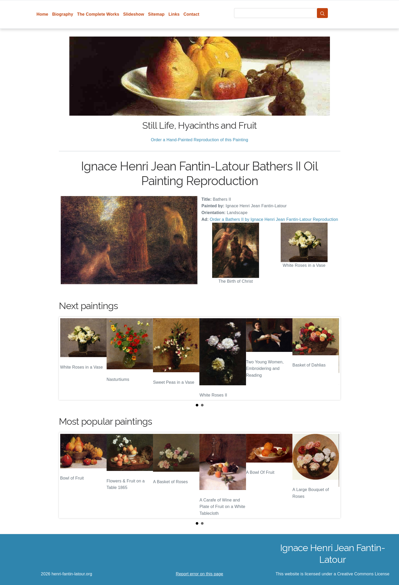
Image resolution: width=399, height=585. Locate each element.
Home (42, 14)
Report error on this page (199, 574)
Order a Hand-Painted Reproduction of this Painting (199, 140)
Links (174, 14)
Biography (62, 14)
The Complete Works (98, 14)
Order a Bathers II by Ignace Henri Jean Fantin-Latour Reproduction (274, 219)
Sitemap (156, 14)
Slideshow (133, 14)
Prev (67, 358)
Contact (191, 14)
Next (332, 358)
